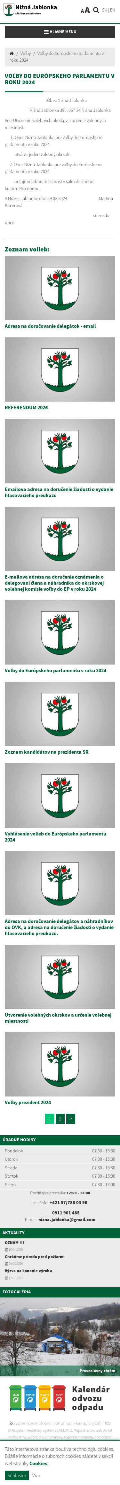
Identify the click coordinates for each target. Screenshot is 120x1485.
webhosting (17, 1437)
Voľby (25, 53)
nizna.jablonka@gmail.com (66, 1219)
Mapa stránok (84, 1430)
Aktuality (13, 1233)
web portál (104, 1430)
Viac (36, 1475)
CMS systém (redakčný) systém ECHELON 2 (40, 1430)
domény (56, 1437)
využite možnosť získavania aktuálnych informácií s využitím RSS (60, 1423)
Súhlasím (16, 1475)
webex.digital (38, 1437)
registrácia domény (78, 1437)
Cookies (38, 1463)
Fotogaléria (17, 1292)
